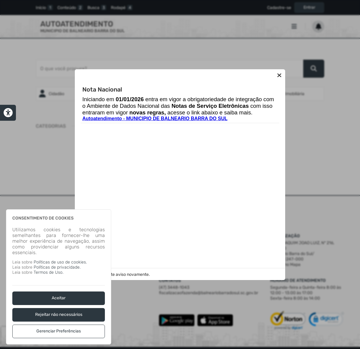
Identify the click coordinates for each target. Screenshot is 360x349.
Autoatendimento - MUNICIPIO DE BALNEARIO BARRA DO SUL (154, 118)
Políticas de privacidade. (57, 267)
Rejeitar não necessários (58, 314)
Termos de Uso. (48, 272)
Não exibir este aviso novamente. (118, 274)
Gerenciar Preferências (58, 331)
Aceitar (59, 298)
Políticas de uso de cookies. (60, 262)
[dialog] (58, 276)
